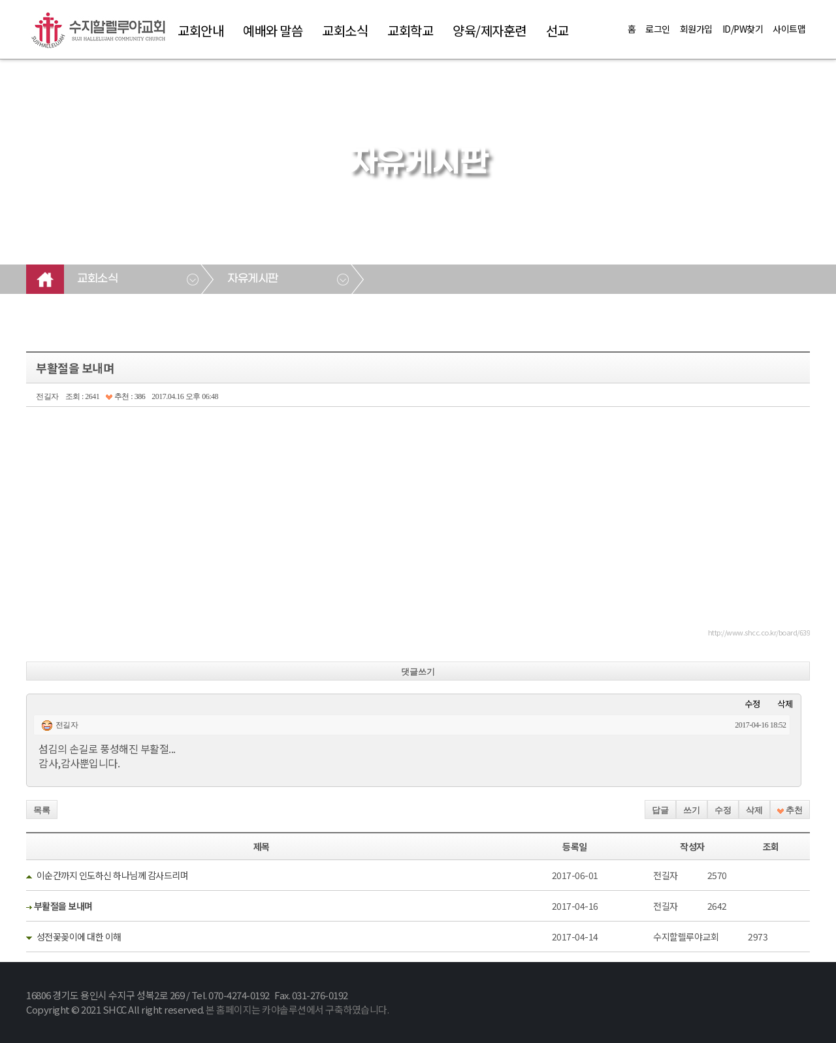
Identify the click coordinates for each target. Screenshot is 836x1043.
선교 (557, 30)
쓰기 (691, 810)
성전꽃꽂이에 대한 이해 (79, 936)
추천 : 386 (125, 396)
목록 (41, 810)
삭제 (785, 704)
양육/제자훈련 (489, 30)
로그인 (657, 29)
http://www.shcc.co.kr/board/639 (759, 632)
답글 (660, 810)
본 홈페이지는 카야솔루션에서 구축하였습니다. (297, 1009)
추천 (790, 810)
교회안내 (200, 30)
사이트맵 (789, 29)
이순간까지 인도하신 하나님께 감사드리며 (113, 875)
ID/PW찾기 (743, 29)
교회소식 (345, 30)
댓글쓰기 (418, 672)
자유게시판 (252, 278)
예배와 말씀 (272, 30)
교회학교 (410, 30)
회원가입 (696, 29)
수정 (752, 704)
